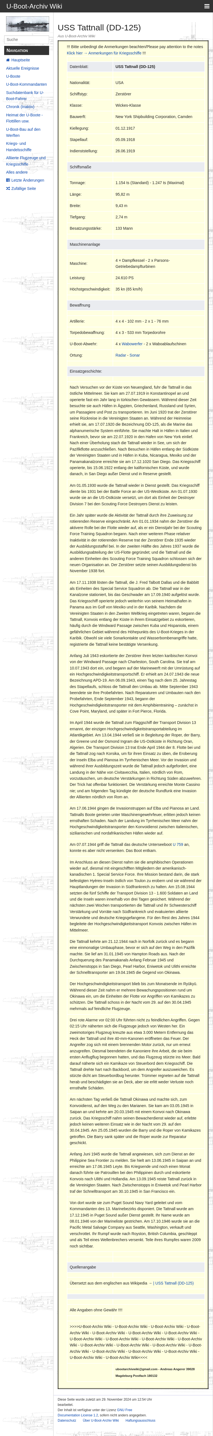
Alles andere (17, 172)
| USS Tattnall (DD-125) (173, 1283)
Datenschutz (67, 1420)
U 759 (178, 844)
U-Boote (13, 76)
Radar (120, 355)
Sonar (135, 355)
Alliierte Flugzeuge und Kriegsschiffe (25, 161)
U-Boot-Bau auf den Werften (23, 132)
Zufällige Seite (23, 188)
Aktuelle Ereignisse (22, 68)
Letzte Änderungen (27, 180)
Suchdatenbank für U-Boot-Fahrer (25, 95)
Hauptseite (20, 60)
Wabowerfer (132, 344)
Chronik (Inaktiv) (20, 106)
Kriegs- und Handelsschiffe (19, 146)
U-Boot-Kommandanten (26, 84)
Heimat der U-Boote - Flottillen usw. (24, 118)
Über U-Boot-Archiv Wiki (101, 1420)
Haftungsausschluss (140, 1420)
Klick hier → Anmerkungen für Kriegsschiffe (104, 53)
